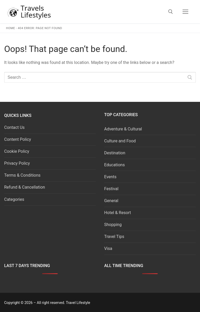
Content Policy (17, 139)
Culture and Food (120, 140)
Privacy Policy (17, 163)
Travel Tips (114, 236)
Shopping (113, 224)
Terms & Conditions (22, 175)
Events (110, 176)
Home (10, 28)
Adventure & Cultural (123, 129)
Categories (14, 199)
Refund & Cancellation (24, 187)
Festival (111, 188)
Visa (108, 248)
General (111, 200)
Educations (114, 164)
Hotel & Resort (117, 212)
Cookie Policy (16, 151)
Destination (114, 152)
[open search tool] (170, 11)
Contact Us (14, 127)
